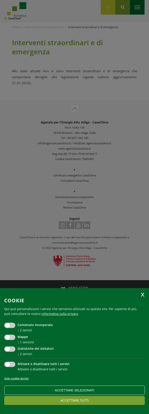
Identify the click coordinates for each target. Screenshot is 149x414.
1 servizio (26, 342)
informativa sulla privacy (59, 314)
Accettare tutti (74, 400)
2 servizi (25, 330)
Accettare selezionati (74, 390)
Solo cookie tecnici (16, 378)
